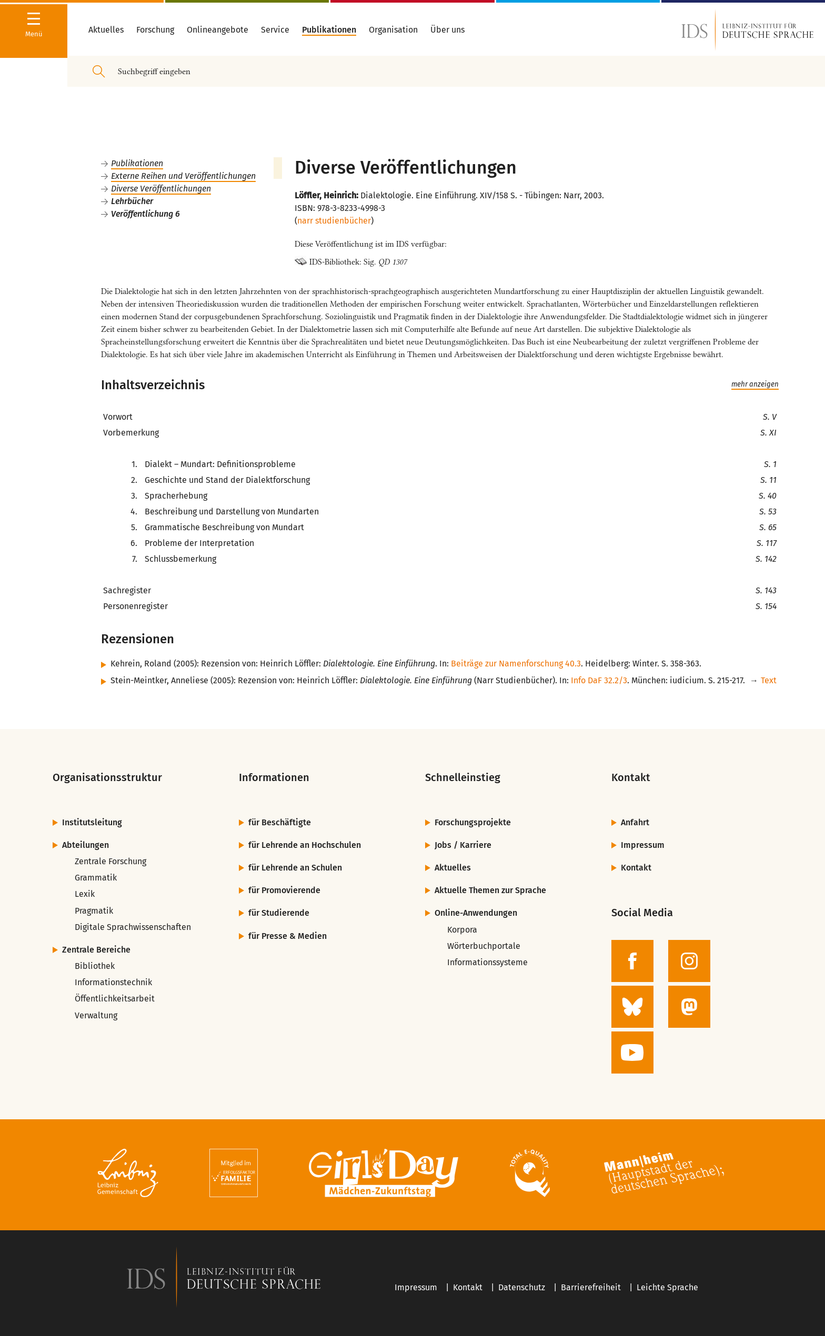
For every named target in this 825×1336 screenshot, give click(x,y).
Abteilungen (85, 845)
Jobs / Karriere (463, 845)
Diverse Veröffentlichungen (161, 189)
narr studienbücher (334, 221)
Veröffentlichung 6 (145, 214)
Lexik (85, 894)
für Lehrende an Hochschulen (304, 845)
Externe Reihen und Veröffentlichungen (183, 176)
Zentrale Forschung (110, 861)
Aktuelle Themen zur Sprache (490, 890)
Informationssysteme (487, 962)
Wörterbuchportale (483, 946)
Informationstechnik (113, 982)
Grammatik (96, 878)
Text (769, 680)
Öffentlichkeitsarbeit (115, 999)
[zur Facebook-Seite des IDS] (632, 961)
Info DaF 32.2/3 (599, 680)
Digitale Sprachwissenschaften (133, 927)
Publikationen (137, 163)
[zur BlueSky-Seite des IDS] (632, 1007)
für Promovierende (284, 890)
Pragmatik (94, 911)
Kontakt (636, 868)
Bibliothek (95, 966)
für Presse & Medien (287, 936)
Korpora (462, 930)
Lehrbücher (132, 201)
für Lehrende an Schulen (295, 868)
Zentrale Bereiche (96, 950)
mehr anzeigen (755, 384)
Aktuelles (453, 868)
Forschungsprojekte (473, 822)
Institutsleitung (92, 822)
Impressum (643, 845)
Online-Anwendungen (476, 913)
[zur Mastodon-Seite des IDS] (689, 1007)
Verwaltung (96, 1015)
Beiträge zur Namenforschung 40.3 (516, 664)
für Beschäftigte (279, 822)
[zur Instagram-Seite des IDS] (689, 961)
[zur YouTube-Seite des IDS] (632, 1052)
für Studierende (278, 913)
